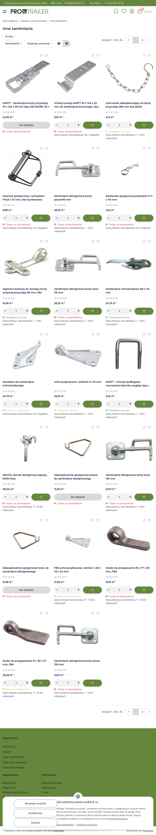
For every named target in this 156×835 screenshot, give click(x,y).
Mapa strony (48, 787)
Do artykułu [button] (26, 125)
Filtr (9, 36)
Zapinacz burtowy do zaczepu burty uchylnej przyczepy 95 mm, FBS (25, 290)
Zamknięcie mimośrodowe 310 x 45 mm (127, 290)
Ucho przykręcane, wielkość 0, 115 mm (77, 381)
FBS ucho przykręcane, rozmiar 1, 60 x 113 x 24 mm (77, 569)
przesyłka (58, 830)
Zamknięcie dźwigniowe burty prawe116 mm (73, 197)
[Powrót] (129, 40)
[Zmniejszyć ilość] (56, 125)
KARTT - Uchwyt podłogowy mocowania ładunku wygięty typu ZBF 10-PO (127, 383)
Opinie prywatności (118, 818)
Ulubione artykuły (13, 767)
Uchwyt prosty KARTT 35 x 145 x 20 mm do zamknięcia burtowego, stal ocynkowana (76, 105)
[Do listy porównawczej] (41, 55)
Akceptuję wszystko (35, 803)
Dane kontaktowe (65, 824)
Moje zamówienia (13, 757)
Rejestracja (9, 746)
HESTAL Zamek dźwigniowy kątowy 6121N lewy (25, 476)
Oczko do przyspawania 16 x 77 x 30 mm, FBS (127, 569)
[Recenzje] (9, 112)
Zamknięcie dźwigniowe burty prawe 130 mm (77, 662)
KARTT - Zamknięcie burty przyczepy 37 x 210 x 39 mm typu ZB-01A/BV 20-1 (26, 105)
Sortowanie (12, 43)
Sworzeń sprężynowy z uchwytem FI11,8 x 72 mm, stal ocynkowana (24, 197)
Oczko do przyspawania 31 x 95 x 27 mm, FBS (24, 662)
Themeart (147, 830)
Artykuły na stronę (38, 43)
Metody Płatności (51, 783)
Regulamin (9, 787)
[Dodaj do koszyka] (92, 125)
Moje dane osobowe (15, 762)
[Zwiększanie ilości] (78, 125)
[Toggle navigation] (5, 11)
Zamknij (35, 822)
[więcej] (149, 40)
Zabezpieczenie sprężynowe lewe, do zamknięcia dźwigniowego (25, 569)
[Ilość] (67, 125)
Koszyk (7, 751)
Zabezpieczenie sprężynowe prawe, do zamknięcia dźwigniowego (76, 476)
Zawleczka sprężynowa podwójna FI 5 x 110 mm (129, 197)
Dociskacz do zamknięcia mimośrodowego (18, 383)
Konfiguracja (35, 813)
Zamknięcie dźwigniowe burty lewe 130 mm (128, 476)
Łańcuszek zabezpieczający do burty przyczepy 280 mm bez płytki (128, 105)
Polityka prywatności (87, 824)
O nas (44, 792)
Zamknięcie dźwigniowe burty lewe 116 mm (76, 290)
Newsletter (9, 783)
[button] (124, 11)
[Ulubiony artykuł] (46, 55)
